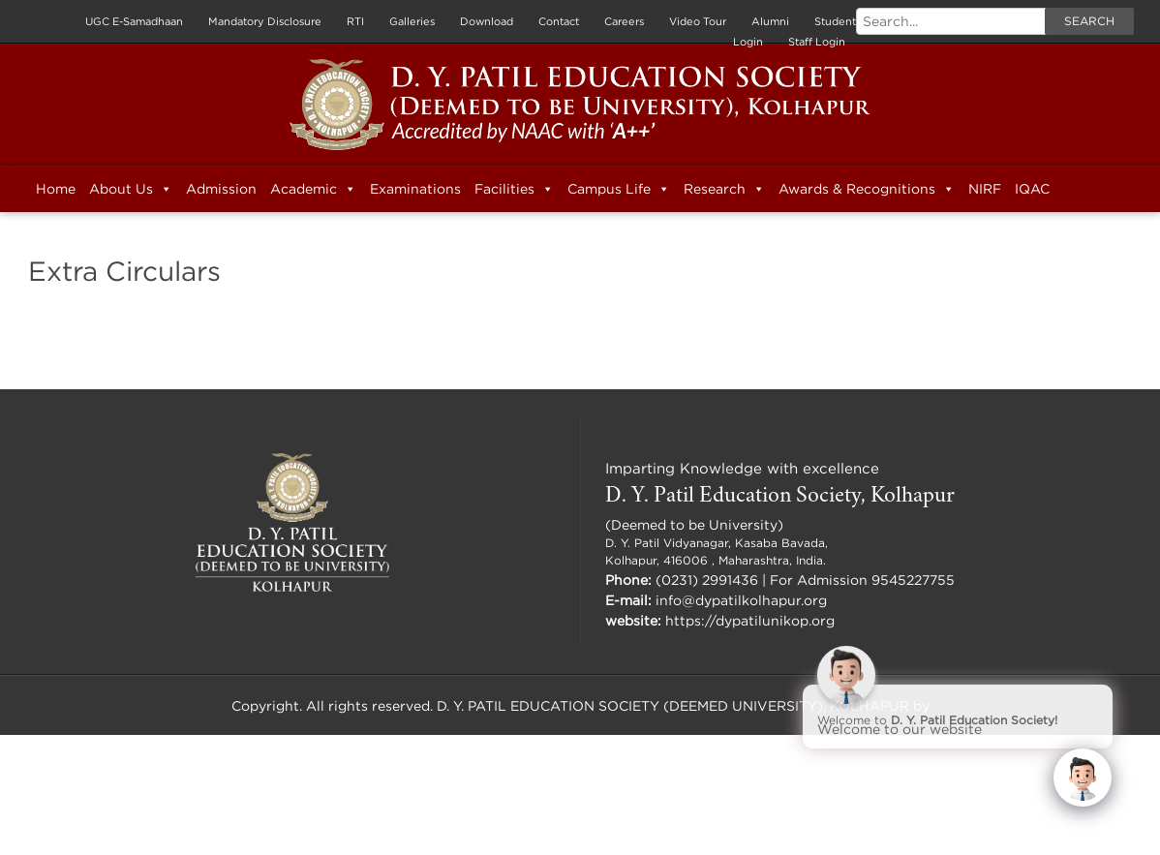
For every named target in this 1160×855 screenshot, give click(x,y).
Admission (221, 188)
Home (56, 188)
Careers (624, 21)
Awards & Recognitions (866, 188)
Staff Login (816, 41)
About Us (130, 188)
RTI (355, 21)
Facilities (514, 188)
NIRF (984, 188)
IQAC (1032, 188)
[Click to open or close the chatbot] (1082, 777)
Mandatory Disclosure (264, 21)
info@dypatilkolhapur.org (741, 600)
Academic (313, 188)
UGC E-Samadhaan (134, 21)
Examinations (415, 188)
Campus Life (618, 188)
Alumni (770, 21)
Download (486, 21)
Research (724, 188)
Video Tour (697, 21)
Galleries (412, 21)
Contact (558, 21)
